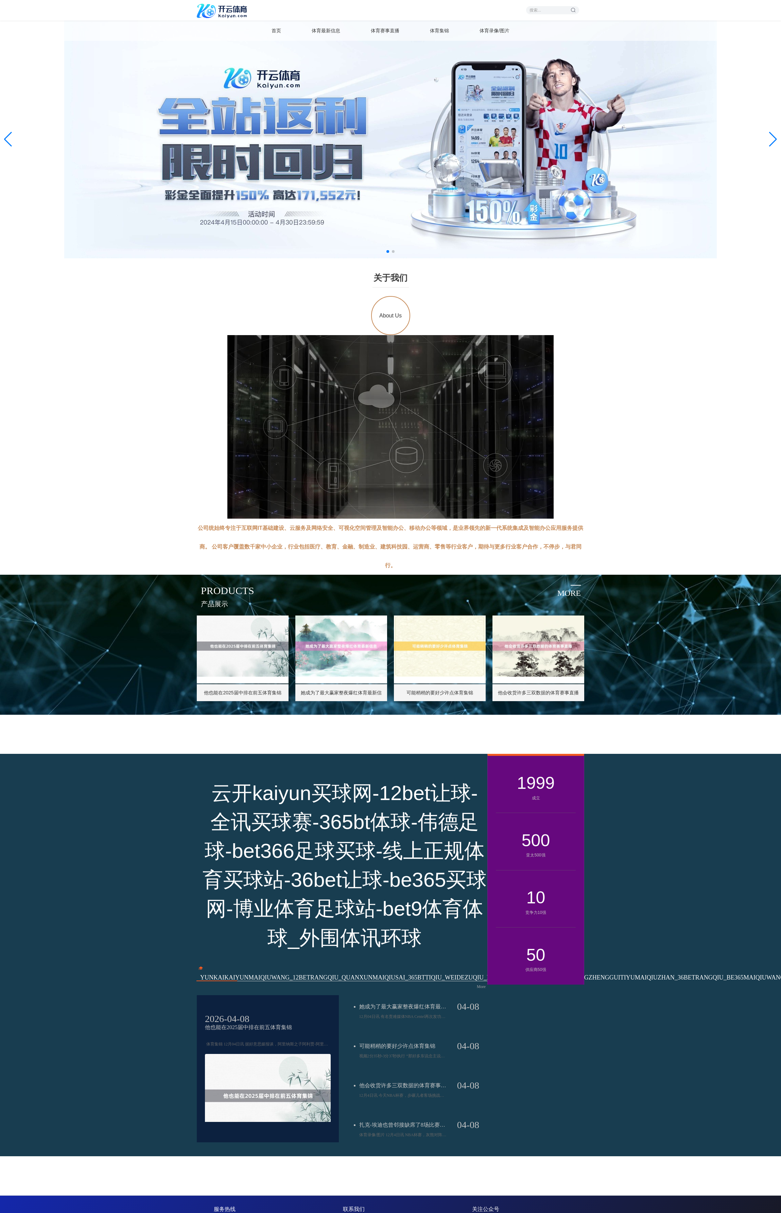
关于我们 (390, 277)
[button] (773, 139)
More (481, 986)
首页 (276, 30)
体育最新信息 (326, 30)
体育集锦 (439, 30)
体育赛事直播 (385, 30)
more (569, 593)
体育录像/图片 (494, 30)
